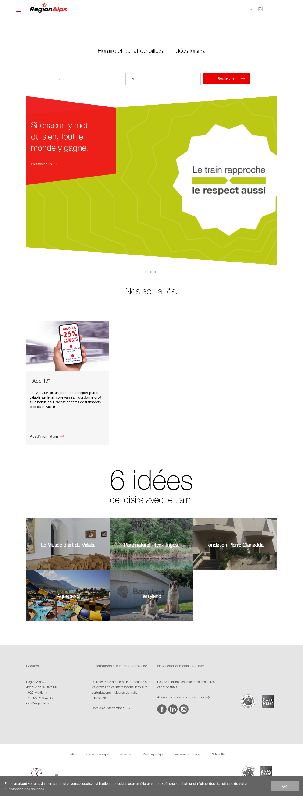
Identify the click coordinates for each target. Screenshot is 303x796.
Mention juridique (153, 754)
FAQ (71, 754)
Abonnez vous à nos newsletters (184, 697)
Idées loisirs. (190, 50)
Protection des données (187, 754)
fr (51, 774)
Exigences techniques (97, 754)
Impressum (126, 754)
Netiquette (218, 754)
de (56, 774)
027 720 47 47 (42, 698)
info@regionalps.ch (39, 703)
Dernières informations (111, 708)
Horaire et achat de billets (130, 50)
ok (284, 786)
